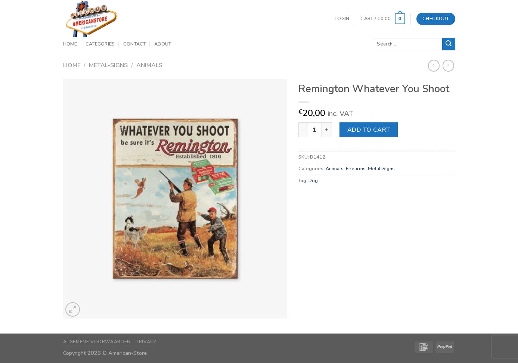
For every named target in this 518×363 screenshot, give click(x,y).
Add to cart (368, 130)
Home (70, 44)
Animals (149, 65)
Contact (134, 44)
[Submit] (448, 44)
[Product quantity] (314, 129)
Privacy (146, 342)
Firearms (356, 168)
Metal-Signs (108, 65)
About (162, 44)
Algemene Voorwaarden (97, 342)
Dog (313, 180)
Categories (100, 44)
